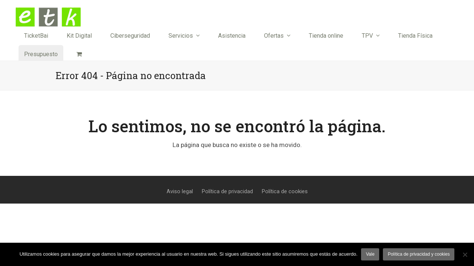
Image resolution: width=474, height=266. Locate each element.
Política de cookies (285, 191)
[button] (79, 54)
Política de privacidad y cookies (419, 254)
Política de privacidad (227, 191)
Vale (370, 254)
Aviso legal (180, 191)
